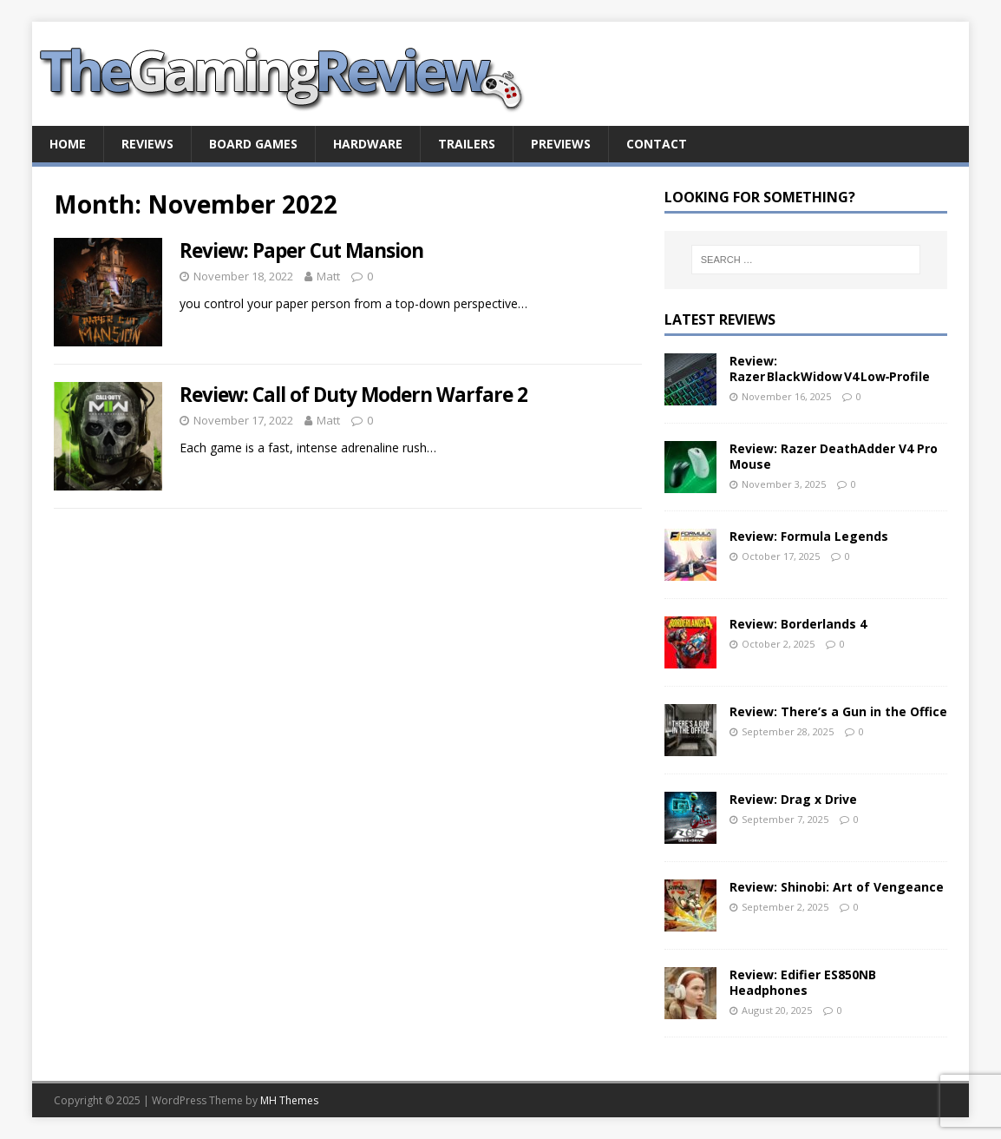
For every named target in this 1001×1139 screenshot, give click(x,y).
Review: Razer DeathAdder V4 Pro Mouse (833, 456)
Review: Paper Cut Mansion (301, 250)
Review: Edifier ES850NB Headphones (802, 982)
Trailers (466, 143)
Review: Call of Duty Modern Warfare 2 (353, 394)
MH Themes (289, 1100)
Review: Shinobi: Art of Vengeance (836, 887)
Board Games (253, 143)
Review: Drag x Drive (793, 799)
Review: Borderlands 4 (798, 624)
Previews (561, 143)
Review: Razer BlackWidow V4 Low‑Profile (830, 368)
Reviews (147, 143)
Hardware (367, 143)
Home (67, 143)
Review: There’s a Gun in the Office (838, 711)
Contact (656, 143)
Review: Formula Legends (808, 536)
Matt (328, 276)
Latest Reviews (719, 319)
